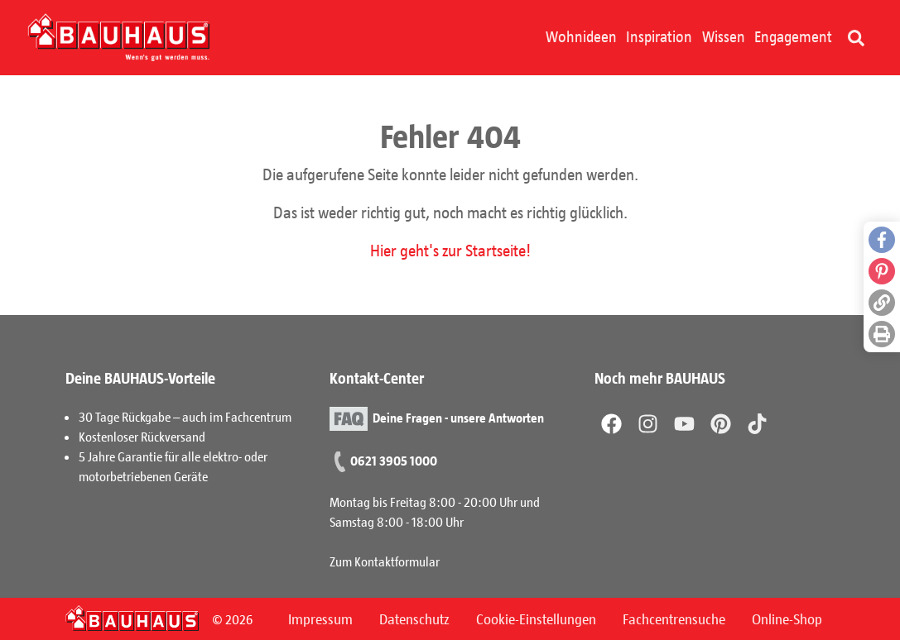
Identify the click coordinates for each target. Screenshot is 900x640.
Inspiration (659, 35)
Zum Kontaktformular (385, 561)
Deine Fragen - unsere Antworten (458, 416)
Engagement (793, 35)
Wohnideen (581, 35)
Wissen (723, 35)
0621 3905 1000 (393, 460)
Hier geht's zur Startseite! (450, 250)
